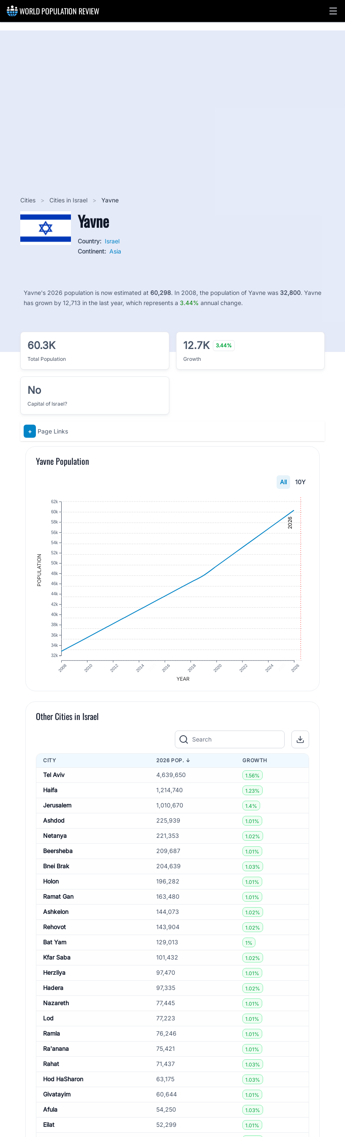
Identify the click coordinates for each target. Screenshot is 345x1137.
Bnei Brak (56, 871)
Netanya (55, 840)
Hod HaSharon (63, 1084)
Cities (28, 200)
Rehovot (54, 931)
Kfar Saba (57, 962)
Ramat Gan (58, 901)
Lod (48, 1023)
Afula (50, 1114)
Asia (115, 251)
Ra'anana (56, 1053)
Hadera (53, 992)
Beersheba (58, 855)
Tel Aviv (54, 779)
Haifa (50, 795)
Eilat (48, 1129)
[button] (333, 11)
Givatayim (57, 1099)
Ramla (51, 1038)
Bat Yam (54, 947)
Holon (51, 886)
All (283, 481)
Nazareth (56, 1008)
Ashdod (54, 825)
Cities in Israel (69, 200)
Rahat (51, 1068)
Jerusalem (57, 810)
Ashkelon (55, 916)
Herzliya (54, 977)
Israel (112, 241)
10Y (300, 481)
